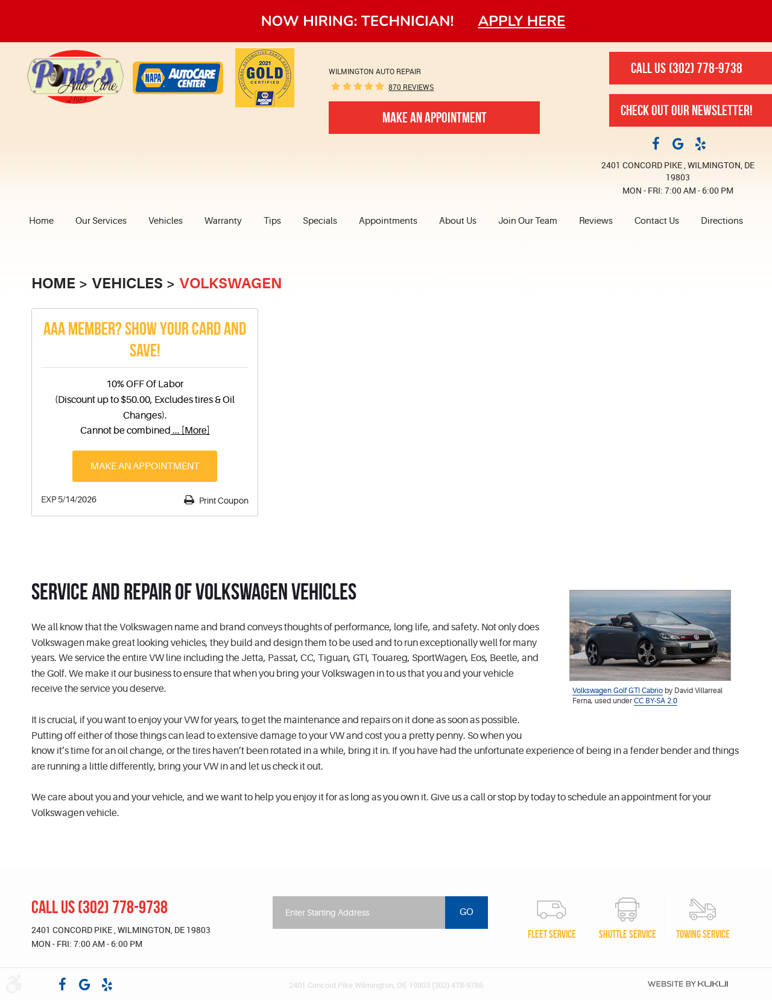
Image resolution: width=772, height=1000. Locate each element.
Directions (722, 221)
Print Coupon (222, 500)
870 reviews (411, 87)
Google (678, 143)
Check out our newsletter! (687, 110)
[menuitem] (47, 221)
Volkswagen (230, 283)
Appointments (388, 221)
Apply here (522, 21)
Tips (272, 221)
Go (466, 912)
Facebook (655, 143)
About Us (457, 221)
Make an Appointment (145, 466)
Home (41, 221)
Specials (320, 221)
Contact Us (656, 221)
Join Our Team (527, 221)
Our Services (101, 221)
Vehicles (165, 221)
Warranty (223, 221)
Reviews (596, 221)
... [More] (190, 430)
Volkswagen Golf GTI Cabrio (617, 690)
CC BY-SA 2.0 (655, 701)
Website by (688, 984)
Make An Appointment (434, 117)
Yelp (700, 143)
